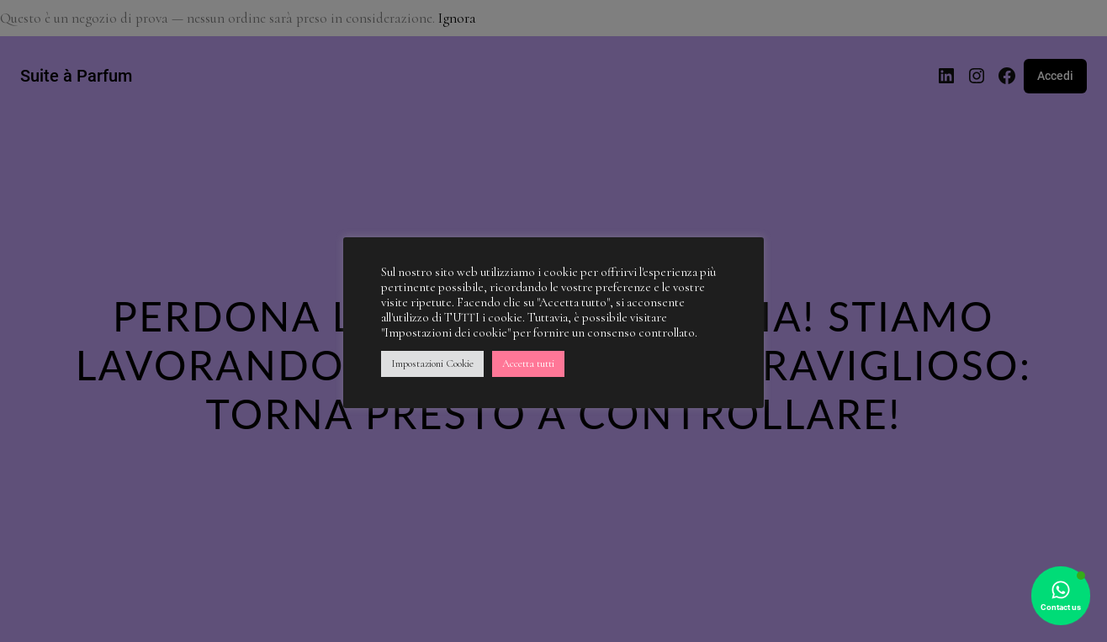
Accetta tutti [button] (528, 363)
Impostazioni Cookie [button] (432, 363)
